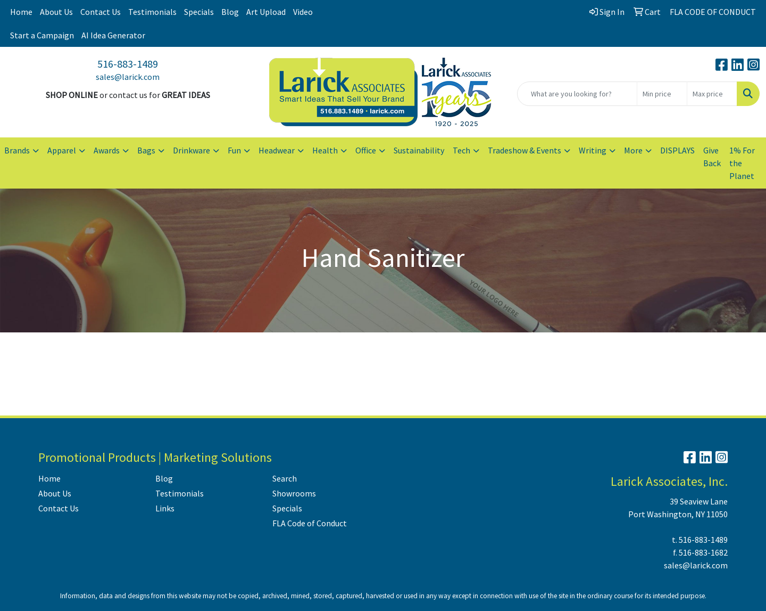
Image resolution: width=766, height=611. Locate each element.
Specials (199, 11)
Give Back (712, 156)
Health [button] (325, 150)
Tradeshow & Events (524, 150)
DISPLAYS (677, 150)
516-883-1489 (127, 63)
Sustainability (419, 150)
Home (21, 11)
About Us (56, 11)
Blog (230, 11)
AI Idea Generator (113, 35)
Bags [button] (146, 150)
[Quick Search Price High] (712, 94)
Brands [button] (17, 150)
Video (303, 11)
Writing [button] (592, 150)
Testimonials (152, 11)
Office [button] (365, 150)
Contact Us (100, 11)
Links (164, 508)
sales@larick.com (128, 76)
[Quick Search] (577, 94)
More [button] (633, 150)
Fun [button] (234, 150)
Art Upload (266, 11)
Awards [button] (107, 150)
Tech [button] (461, 150)
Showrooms (294, 493)
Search (284, 478)
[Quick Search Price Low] (662, 94)
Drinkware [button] (191, 150)
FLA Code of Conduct (309, 523)
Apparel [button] (61, 150)
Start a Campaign (42, 35)
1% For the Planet (742, 163)
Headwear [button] (277, 150)
